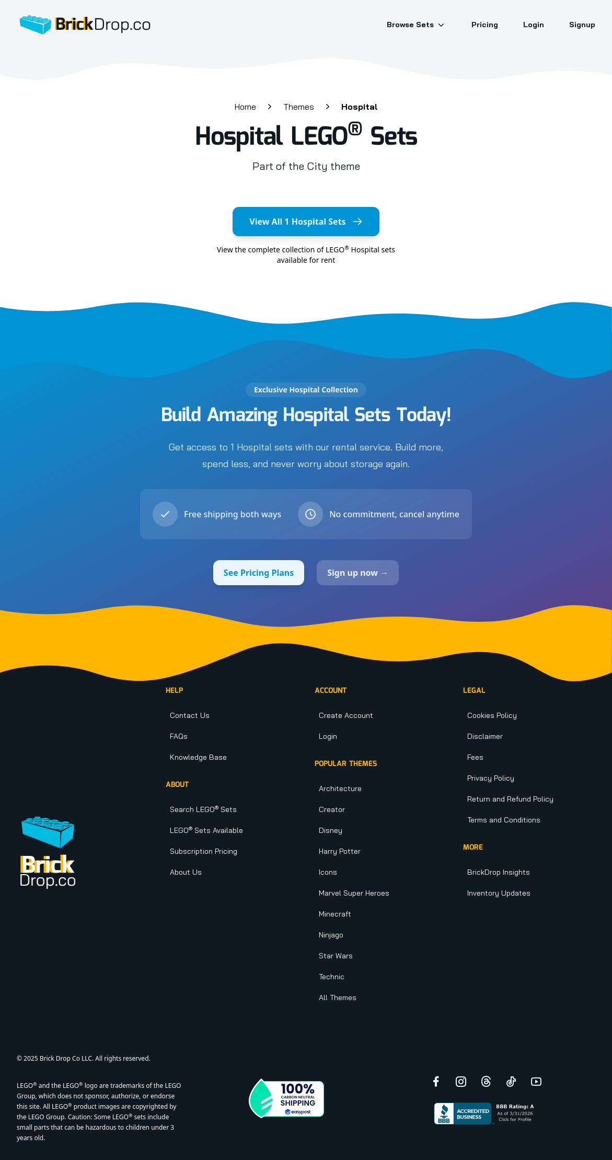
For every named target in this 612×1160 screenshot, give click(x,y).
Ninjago (331, 934)
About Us (186, 872)
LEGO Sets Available (206, 830)
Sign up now (357, 572)
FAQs (179, 736)
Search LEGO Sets (203, 809)
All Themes (337, 997)
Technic (331, 976)
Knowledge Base (198, 757)
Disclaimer (485, 736)
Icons (328, 872)
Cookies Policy (492, 715)
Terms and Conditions (503, 820)
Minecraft (335, 914)
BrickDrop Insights (498, 872)
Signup (582, 24)
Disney (330, 830)
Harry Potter (340, 851)
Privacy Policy (490, 778)
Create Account (346, 715)
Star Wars (336, 955)
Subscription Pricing (203, 851)
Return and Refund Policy (510, 799)
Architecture (340, 788)
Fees (475, 757)
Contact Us (190, 715)
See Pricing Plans (259, 572)
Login (533, 24)
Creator (332, 809)
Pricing (484, 24)
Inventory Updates (498, 893)
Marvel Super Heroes (354, 893)
